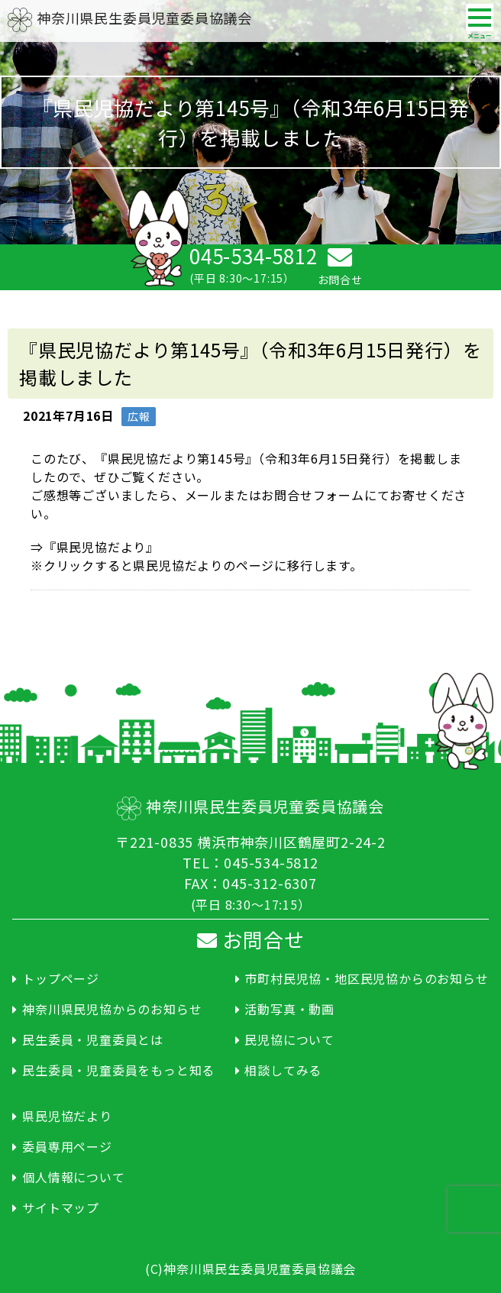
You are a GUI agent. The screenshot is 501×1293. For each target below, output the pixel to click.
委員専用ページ (67, 1146)
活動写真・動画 (289, 1009)
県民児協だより (67, 1116)
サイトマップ (60, 1207)
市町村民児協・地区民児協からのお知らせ (366, 978)
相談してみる (283, 1070)
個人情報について (73, 1177)
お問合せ (251, 939)
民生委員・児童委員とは (92, 1039)
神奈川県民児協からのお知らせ (112, 1009)
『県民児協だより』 (101, 547)
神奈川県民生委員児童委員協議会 (130, 17)
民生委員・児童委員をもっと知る (118, 1070)
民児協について (289, 1039)
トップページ (60, 978)
